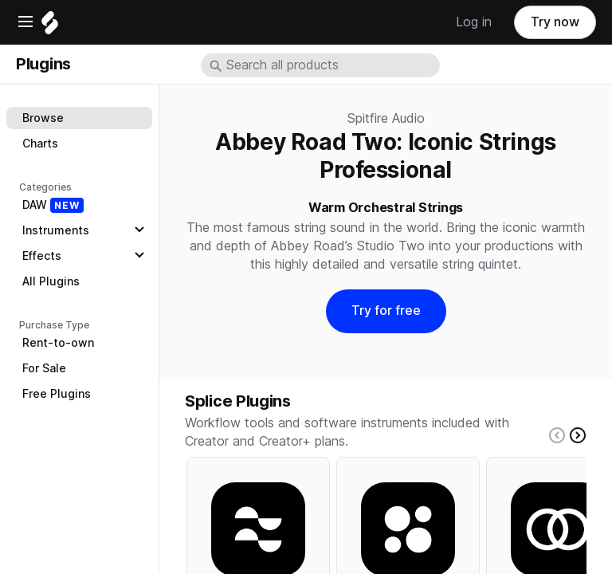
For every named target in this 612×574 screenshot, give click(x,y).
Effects (41, 256)
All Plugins (51, 281)
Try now (555, 21)
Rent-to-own (58, 342)
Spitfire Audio (386, 118)
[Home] (49, 27)
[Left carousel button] (557, 435)
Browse (43, 118)
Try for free (386, 310)
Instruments (55, 230)
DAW (53, 205)
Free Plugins (56, 393)
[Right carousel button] (577, 435)
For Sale (44, 368)
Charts (40, 143)
